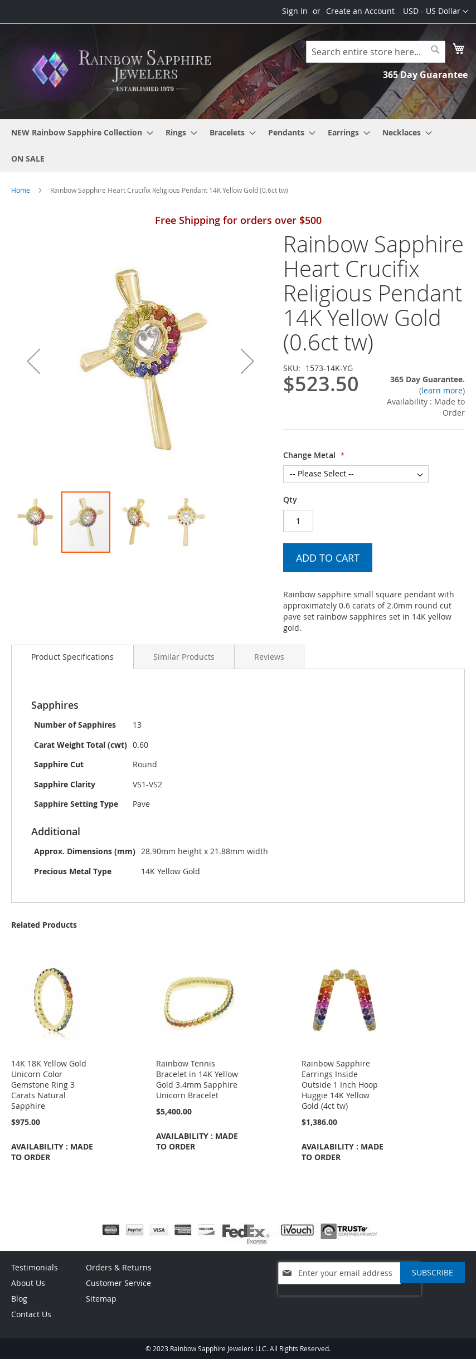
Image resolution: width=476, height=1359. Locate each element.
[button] (435, 12)
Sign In (295, 11)
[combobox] (375, 52)
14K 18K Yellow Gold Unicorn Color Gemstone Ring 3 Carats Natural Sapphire (48, 1084)
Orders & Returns (119, 1267)
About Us (28, 1283)
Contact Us (31, 1314)
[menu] (238, 145)
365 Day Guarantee (425, 75)
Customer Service (118, 1283)
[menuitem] (78, 132)
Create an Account (360, 11)
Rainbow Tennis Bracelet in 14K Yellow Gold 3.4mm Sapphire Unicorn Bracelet (197, 1079)
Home (20, 190)
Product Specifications (72, 656)
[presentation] (349, 1301)
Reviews (269, 656)
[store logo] (124, 70)
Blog (19, 1298)
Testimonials (34, 1267)
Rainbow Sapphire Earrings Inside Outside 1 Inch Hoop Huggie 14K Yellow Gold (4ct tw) (340, 1084)
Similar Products (184, 656)
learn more (442, 390)
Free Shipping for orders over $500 (238, 220)
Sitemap (101, 1298)
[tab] (72, 657)
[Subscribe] (432, 1272)
